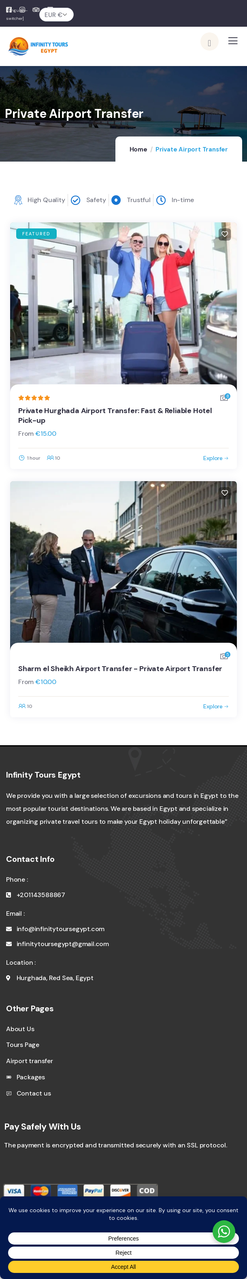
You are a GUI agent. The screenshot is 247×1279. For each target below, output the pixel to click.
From (26, 433)
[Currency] (56, 14)
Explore (213, 458)
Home (138, 149)
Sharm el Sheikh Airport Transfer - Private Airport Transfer (120, 669)
